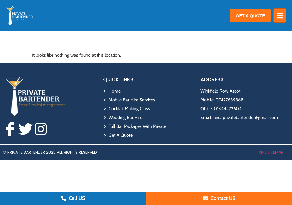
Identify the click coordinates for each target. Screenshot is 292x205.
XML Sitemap (271, 152)
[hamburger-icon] (279, 15)
